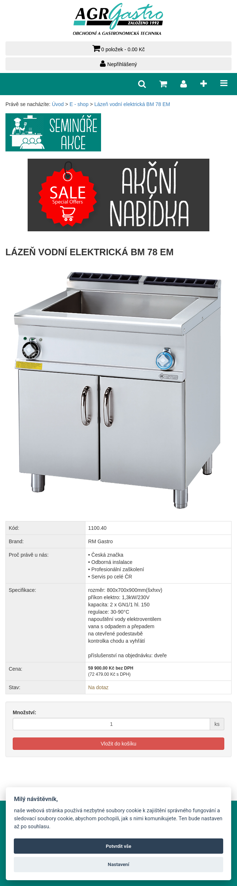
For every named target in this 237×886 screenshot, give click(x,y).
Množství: (24, 712)
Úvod (58, 104)
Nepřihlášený (118, 63)
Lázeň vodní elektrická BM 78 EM (132, 104)
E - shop (78, 104)
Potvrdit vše (118, 846)
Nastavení (118, 864)
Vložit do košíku (118, 744)
